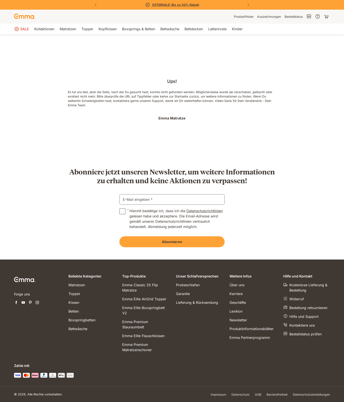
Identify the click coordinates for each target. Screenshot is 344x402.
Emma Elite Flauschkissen (143, 336)
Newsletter (238, 320)
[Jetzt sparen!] (172, 5)
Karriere (236, 294)
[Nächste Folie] (248, 5)
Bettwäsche (77, 329)
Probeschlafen (188, 285)
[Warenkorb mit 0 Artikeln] (327, 16)
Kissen (73, 302)
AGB (258, 394)
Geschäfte (237, 302)
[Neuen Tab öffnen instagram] (37, 303)
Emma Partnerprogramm (249, 337)
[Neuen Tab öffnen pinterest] (30, 303)
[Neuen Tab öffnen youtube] (23, 303)
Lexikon (235, 311)
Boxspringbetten (81, 320)
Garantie (183, 294)
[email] (172, 199)
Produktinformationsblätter (251, 329)
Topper (74, 294)
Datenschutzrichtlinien (204, 211)
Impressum (218, 394)
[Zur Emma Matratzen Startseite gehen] (25, 17)
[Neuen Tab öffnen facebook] (16, 303)
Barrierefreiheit (277, 394)
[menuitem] (244, 16)
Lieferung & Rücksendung (197, 302)
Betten (73, 311)
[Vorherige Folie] (95, 5)
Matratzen (76, 285)
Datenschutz (240, 394)
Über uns (236, 285)
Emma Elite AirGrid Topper (144, 299)
